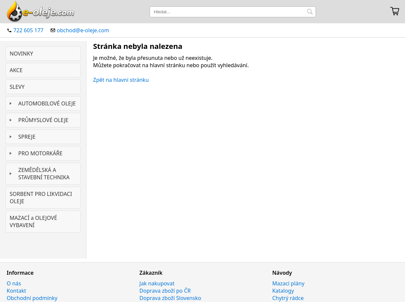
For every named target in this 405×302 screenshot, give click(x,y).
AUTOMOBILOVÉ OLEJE (47, 103)
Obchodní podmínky (32, 298)
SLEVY (17, 86)
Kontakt (16, 290)
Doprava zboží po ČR (165, 290)
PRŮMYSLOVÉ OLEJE (43, 120)
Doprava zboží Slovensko (170, 298)
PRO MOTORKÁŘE (40, 153)
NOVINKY (21, 53)
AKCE (16, 70)
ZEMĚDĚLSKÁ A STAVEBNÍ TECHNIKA (43, 173)
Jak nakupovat (156, 283)
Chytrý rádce (288, 298)
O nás (14, 283)
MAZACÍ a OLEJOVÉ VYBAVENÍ (33, 221)
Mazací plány (288, 283)
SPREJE (27, 136)
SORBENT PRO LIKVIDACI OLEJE (41, 197)
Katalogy (283, 290)
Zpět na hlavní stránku (121, 79)
